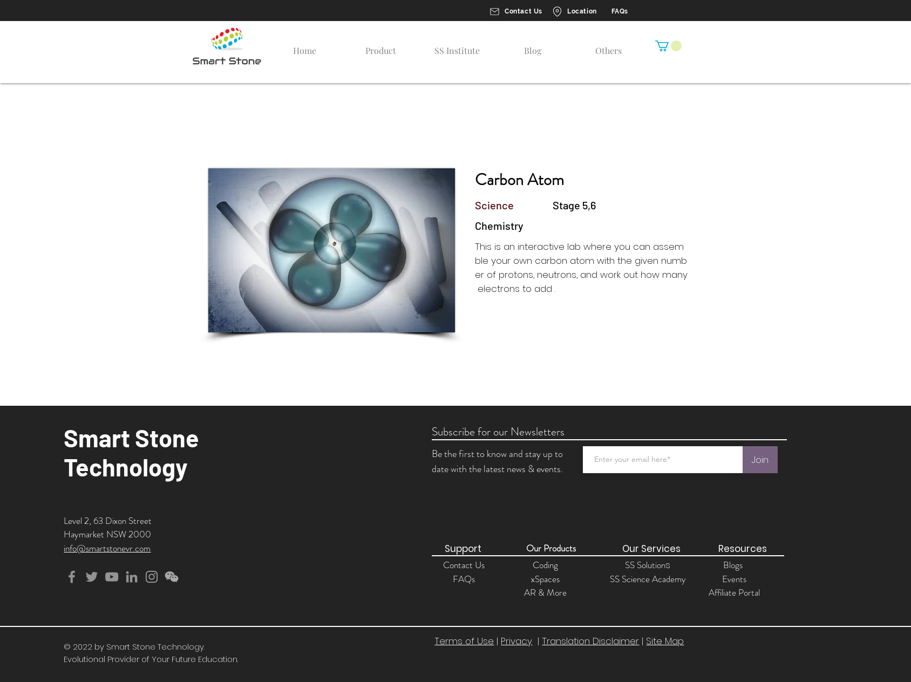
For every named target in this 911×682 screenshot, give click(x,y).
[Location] (574, 11)
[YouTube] (112, 577)
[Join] (760, 459)
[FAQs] (619, 11)
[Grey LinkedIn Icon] (132, 577)
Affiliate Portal (734, 592)
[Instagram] (152, 577)
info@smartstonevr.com (107, 548)
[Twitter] (92, 577)
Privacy (516, 641)
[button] (668, 45)
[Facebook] (72, 577)
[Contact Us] (515, 11)
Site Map (665, 641)
